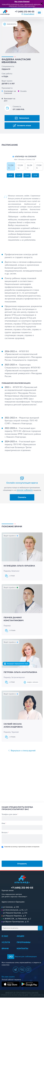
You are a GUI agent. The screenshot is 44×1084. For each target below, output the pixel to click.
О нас (5, 936)
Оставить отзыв (22, 125)
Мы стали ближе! (22, 1)
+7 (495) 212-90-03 (24, 12)
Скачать (22, 497)
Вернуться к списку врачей (22, 750)
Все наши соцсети (8, 976)
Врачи (5, 948)
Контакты (22, 948)
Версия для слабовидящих (22, 956)
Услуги (6, 942)
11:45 (27, 175)
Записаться (22, 118)
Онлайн (23, 91)
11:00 (19, 175)
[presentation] (18, 854)
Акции (20, 936)
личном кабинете (25, 490)
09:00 (10, 175)
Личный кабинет (29, 14)
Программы (23, 942)
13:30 (35, 175)
